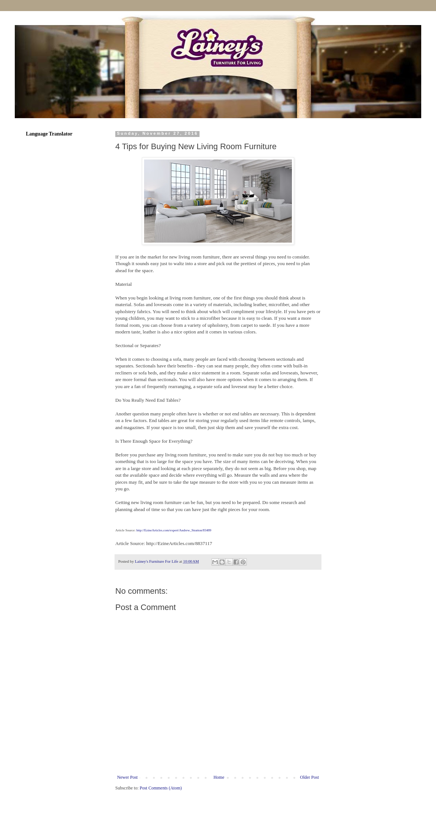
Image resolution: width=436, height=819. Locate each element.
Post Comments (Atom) (161, 788)
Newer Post (127, 777)
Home (219, 777)
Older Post (309, 777)
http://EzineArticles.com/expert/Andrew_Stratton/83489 (173, 530)
